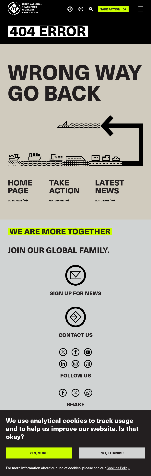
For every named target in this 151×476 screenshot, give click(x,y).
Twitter (63, 352)
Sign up (75, 277)
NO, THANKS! (112, 453)
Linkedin (63, 364)
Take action (110, 9)
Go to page (15, 200)
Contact (75, 319)
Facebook (75, 352)
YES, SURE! (39, 453)
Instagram (75, 364)
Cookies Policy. (118, 468)
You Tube (88, 352)
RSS (88, 364)
